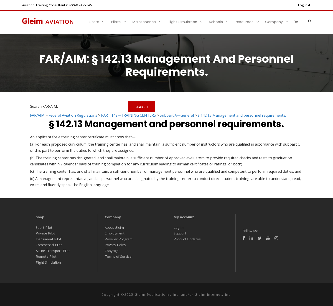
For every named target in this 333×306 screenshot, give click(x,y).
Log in (304, 5)
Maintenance (144, 21)
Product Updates (187, 239)
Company (274, 21)
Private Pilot (45, 233)
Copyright (112, 250)
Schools (216, 21)
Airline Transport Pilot (53, 250)
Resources (244, 21)
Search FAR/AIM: (44, 106)
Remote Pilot (46, 256)
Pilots (116, 21)
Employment (115, 233)
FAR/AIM (37, 115)
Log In (178, 227)
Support (180, 233)
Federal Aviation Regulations (72, 115)
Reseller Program (118, 239)
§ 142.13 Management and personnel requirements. (242, 115)
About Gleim (114, 227)
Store (94, 21)
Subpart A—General (177, 115)
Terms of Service (118, 256)
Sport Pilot (44, 227)
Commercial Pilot (49, 244)
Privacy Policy (115, 244)
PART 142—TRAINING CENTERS (128, 115)
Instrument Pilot (48, 239)
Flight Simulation (182, 21)
